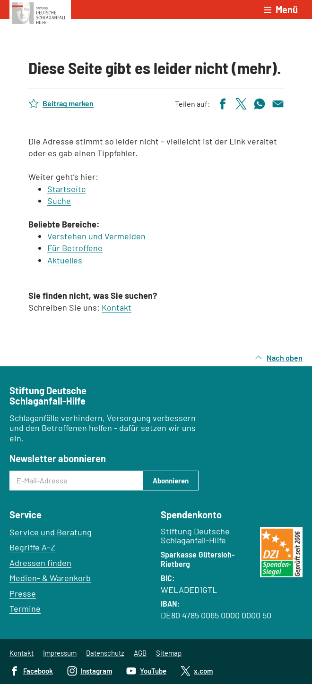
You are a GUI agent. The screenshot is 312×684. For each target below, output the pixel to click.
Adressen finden (40, 562)
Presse (22, 593)
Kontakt (116, 307)
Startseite (66, 189)
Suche (59, 200)
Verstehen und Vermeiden (96, 236)
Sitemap (169, 653)
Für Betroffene (75, 248)
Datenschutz (105, 653)
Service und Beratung (50, 532)
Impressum (60, 653)
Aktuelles (64, 260)
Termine (25, 608)
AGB (140, 653)
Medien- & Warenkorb (50, 578)
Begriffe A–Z (32, 547)
